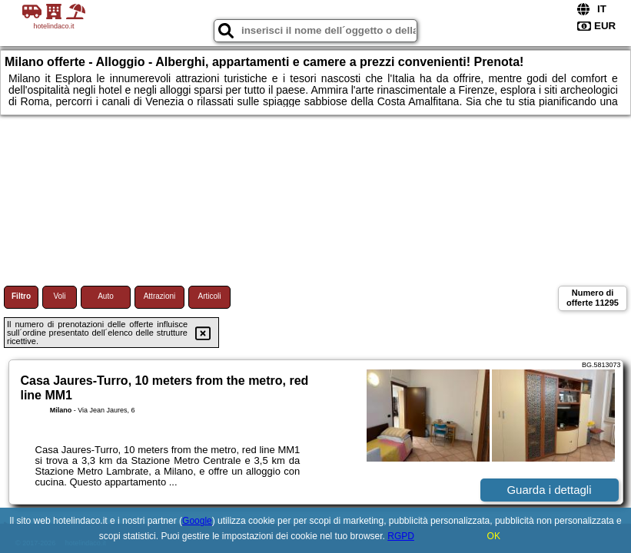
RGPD (400, 536)
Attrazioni (160, 296)
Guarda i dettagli (548, 489)
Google (197, 520)
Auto (106, 296)
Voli (59, 296)
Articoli (209, 296)
